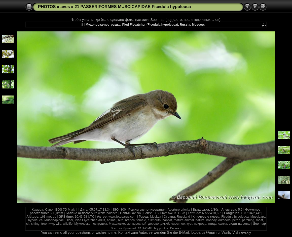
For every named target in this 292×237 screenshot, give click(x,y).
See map (259, 223)
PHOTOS (47, 6)
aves (65, 6)
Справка (175, 228)
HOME (147, 228)
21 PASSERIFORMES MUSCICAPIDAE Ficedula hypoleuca (133, 6)
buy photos (161, 228)
